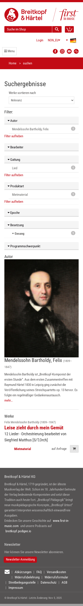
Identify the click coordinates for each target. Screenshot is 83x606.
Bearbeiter (15, 147)
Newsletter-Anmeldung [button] (20, 559)
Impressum (16, 588)
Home (12, 63)
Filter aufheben (13, 136)
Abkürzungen (23, 572)
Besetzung (16, 225)
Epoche (14, 213)
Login (39, 40)
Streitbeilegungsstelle (22, 582)
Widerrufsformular (56, 577)
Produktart (16, 186)
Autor (12, 121)
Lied (43, 168)
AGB (64, 582)
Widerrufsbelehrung (27, 577)
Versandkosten (56, 572)
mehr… (8, 400)
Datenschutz (49, 582)
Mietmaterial (43, 194)
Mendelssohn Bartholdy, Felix (43, 129)
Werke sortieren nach (22, 93)
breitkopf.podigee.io (18, 531)
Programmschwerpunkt (24, 246)
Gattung (14, 160)
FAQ (39, 572)
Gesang (19, 234)
